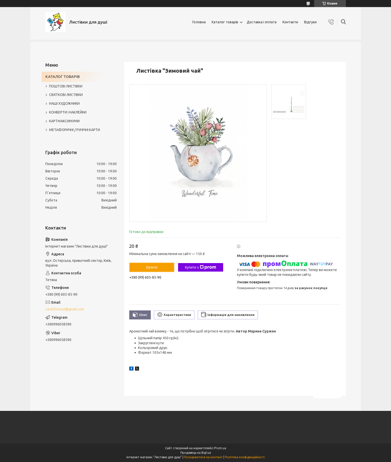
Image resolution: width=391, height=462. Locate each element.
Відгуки (310, 22)
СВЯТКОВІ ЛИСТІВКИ (66, 95)
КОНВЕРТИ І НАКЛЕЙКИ (67, 112)
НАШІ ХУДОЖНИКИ (64, 103)
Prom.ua (220, 448)
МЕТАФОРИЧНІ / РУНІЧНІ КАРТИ (74, 130)
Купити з (200, 267)
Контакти (290, 22)
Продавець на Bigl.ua (195, 452)
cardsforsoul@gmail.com (64, 309)
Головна (199, 22)
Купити (151, 267)
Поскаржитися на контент (203, 457)
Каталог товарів (225, 22)
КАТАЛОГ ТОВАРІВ (62, 76)
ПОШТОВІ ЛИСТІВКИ (65, 86)
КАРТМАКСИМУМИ (64, 121)
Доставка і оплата (262, 22)
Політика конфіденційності (245, 457)
